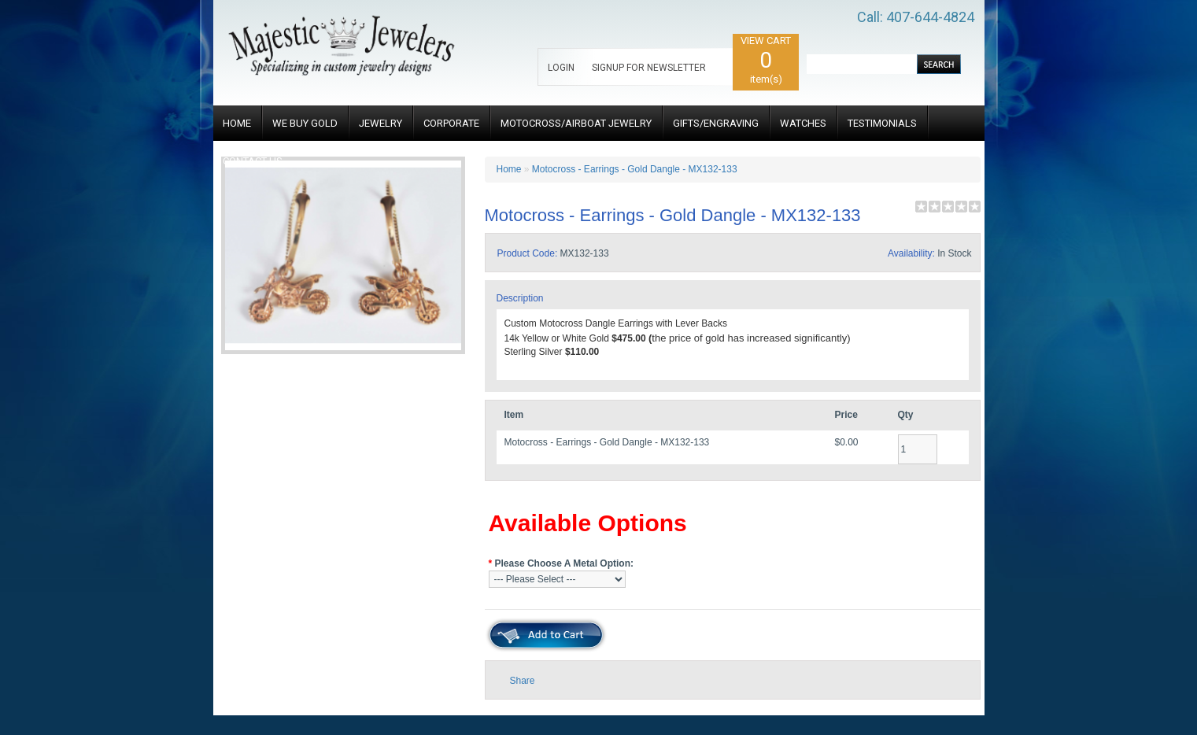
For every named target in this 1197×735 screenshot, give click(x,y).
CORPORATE (451, 123)
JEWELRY (380, 123)
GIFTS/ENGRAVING (716, 123)
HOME (237, 123)
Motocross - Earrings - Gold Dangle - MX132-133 (634, 169)
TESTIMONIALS (882, 123)
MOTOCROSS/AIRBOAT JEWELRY (576, 123)
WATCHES (803, 123)
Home (509, 169)
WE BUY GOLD (305, 123)
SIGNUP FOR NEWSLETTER (649, 67)
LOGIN (561, 67)
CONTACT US (253, 161)
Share (522, 680)
